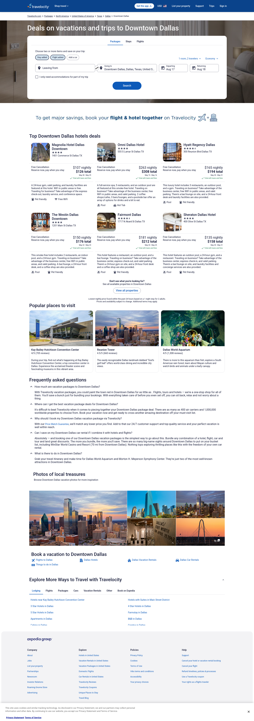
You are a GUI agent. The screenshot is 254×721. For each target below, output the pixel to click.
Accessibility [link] (135, 677)
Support (199, 6)
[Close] (248, 711)
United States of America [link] (83, 16)
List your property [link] (35, 666)
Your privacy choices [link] (139, 682)
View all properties (127, 290)
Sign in (223, 6)
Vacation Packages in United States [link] (94, 666)
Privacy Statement (15, 717)
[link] (55, 560)
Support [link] (185, 655)
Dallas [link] (108, 16)
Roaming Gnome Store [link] (37, 687)
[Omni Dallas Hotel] (127, 175)
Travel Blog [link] (84, 698)
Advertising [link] (32, 693)
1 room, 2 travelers (190, 58)
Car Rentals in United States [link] (91, 677)
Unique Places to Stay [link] (88, 693)
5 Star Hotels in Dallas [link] (42, 612)
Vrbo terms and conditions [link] (142, 671)
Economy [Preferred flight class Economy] (212, 58)
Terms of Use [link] (136, 666)
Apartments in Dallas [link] (41, 618)
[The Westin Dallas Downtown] (61, 243)
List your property (181, 6)
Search (127, 85)
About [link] (30, 655)
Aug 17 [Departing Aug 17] (170, 69)
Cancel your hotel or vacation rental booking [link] (201, 661)
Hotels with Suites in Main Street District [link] (149, 600)
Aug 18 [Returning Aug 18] (201, 69)
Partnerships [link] (33, 671)
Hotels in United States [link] (89, 655)
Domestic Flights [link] (86, 671)
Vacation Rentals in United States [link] (93, 661)
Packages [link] (48, 16)
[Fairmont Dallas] (127, 243)
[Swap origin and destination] (97, 68)
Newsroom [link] (32, 677)
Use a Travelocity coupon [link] (193, 677)
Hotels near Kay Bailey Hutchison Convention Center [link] (57, 600)
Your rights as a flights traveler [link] (195, 682)
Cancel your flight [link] (189, 666)
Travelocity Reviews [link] (87, 682)
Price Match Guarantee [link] (57, 424)
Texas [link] (99, 16)
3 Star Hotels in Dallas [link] (42, 606)
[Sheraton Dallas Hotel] (193, 243)
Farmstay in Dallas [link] (137, 612)
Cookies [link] (133, 661)
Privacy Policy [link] (136, 655)
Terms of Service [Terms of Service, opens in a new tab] (33, 717)
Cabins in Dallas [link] (39, 625)
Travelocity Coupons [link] (88, 687)
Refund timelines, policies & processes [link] (199, 671)
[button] (127, 579)
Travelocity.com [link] (34, 16)
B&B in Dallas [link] (135, 618)
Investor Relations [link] (35, 682)
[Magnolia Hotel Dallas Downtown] (61, 175)
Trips (211, 6)
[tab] (115, 41)
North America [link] (62, 16)
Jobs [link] (29, 661)
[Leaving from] (65, 68)
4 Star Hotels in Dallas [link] (139, 606)
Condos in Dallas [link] (136, 625)
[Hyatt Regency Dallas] (193, 175)
